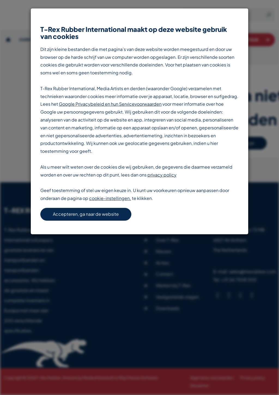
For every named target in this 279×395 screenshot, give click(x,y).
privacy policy (162, 175)
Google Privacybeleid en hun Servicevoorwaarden (110, 104)
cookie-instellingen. (110, 198)
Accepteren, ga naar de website (86, 214)
